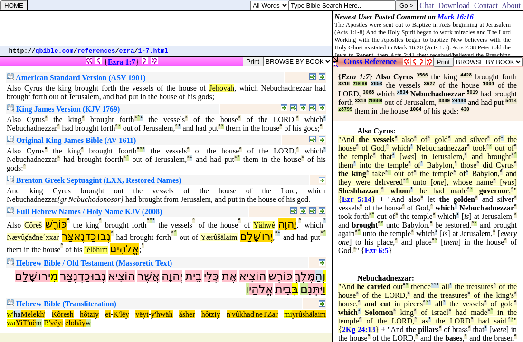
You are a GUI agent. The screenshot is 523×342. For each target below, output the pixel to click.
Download (454, 5)
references (96, 51)
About (511, 5)
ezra (126, 51)
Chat (427, 5)
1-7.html (153, 51)
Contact (486, 5)
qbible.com (55, 51)
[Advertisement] (166, 28)
